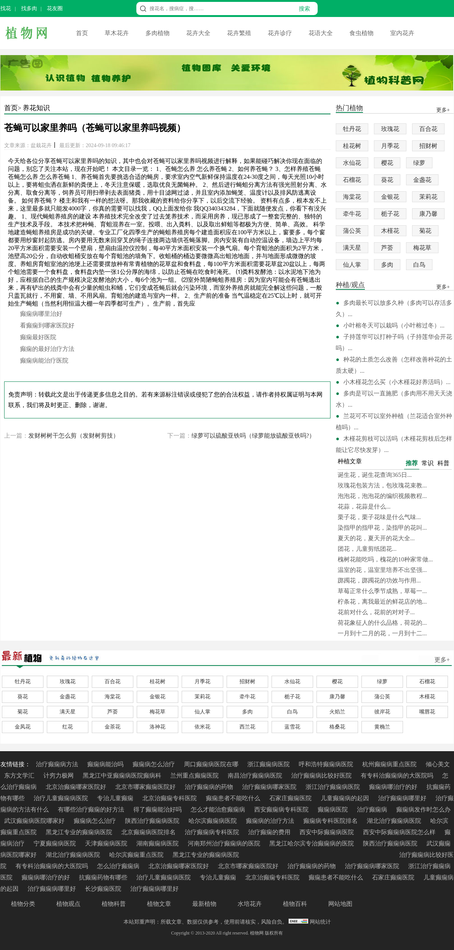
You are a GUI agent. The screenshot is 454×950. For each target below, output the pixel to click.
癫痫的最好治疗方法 (47, 349)
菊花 (425, 231)
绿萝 (419, 163)
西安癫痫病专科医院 (282, 809)
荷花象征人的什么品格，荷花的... (382, 622)
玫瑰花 (390, 129)
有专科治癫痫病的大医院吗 (398, 775)
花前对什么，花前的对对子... (376, 612)
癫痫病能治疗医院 (44, 360)
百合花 (428, 129)
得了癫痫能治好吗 (158, 809)
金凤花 (23, 727)
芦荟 (387, 247)
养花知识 (36, 108)
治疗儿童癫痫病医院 (62, 798)
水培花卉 (250, 904)
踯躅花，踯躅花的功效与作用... (379, 580)
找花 (5, 8)
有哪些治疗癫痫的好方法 (92, 809)
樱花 (387, 163)
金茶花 (112, 727)
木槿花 (390, 231)
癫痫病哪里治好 (41, 314)
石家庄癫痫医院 (291, 798)
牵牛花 (352, 214)
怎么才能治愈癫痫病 (219, 809)
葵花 (387, 180)
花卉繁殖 (240, 33)
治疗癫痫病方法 (58, 764)
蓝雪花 (292, 727)
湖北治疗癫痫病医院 (395, 821)
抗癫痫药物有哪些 (104, 877)
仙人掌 (352, 264)
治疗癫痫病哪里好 (403, 798)
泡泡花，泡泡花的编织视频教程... (382, 496)
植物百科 (295, 904)
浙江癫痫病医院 (269, 764)
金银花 (390, 197)
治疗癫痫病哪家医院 (270, 787)
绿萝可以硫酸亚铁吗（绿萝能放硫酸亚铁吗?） (253, 435)
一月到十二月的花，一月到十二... (382, 633)
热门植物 (349, 108)
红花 (67, 727)
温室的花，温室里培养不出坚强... (382, 570)
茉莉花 (428, 197)
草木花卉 (117, 33)
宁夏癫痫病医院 (55, 843)
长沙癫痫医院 (104, 888)
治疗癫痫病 (373, 809)
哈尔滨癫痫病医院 (213, 821)
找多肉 (29, 8)
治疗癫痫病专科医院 (213, 832)
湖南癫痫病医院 (158, 843)
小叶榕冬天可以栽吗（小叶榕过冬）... (394, 325)
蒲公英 (352, 231)
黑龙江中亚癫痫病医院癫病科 (123, 775)
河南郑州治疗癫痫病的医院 (225, 843)
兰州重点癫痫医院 (195, 775)
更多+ (442, 659)
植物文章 (159, 904)
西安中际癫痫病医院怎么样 (400, 832)
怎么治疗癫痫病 (119, 866)
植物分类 (23, 904)
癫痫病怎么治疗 (154, 764)
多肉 (387, 264)
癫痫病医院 (333, 809)
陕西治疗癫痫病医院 (153, 821)
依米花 (202, 727)
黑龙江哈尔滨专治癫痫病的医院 (312, 843)
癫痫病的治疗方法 (271, 821)
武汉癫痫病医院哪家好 (35, 821)
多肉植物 (158, 33)
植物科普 (114, 904)
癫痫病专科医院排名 (331, 821)
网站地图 (340, 904)
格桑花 (337, 727)
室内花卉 (402, 33)
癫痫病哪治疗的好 (394, 787)
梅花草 (422, 247)
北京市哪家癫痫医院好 (146, 787)
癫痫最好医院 (38, 337)
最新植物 (204, 904)
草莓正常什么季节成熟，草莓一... (382, 591)
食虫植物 (362, 33)
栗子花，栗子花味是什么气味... (379, 517)
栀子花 (390, 214)
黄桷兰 (382, 727)
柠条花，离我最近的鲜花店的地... (382, 601)
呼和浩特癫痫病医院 (327, 764)
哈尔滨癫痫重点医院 (137, 855)
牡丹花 (352, 129)
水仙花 (352, 163)
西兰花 (247, 727)
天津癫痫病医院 (107, 843)
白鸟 (419, 264)
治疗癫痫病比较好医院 (322, 775)
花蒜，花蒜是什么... (364, 506)
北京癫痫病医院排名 (149, 832)
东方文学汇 (20, 775)
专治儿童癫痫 (116, 798)
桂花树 (352, 146)
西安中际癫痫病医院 (327, 832)
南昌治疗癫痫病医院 (256, 775)
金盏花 (422, 180)
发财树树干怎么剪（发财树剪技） (73, 435)
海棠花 (352, 197)
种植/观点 (350, 285)
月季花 (390, 146)
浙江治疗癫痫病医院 (333, 787)
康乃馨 (428, 214)
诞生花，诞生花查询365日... (375, 475)
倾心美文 (438, 764)
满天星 (352, 247)
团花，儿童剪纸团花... (367, 549)
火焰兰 (337, 712)
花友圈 (55, 8)
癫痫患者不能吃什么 (234, 798)
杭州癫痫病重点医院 (390, 764)
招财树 (428, 146)
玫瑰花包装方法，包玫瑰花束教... (382, 485)
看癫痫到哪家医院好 (47, 325)
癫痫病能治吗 (106, 764)
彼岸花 (382, 712)
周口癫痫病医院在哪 (212, 764)
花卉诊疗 (280, 33)
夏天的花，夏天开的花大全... (376, 538)
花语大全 (321, 33)
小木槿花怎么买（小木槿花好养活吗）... (397, 382)
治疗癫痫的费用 (270, 832)
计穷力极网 (59, 775)
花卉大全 (199, 33)
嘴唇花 (427, 712)
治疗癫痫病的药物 (210, 787)
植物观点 (68, 904)
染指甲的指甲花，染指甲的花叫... (382, 527)
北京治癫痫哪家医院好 (77, 787)
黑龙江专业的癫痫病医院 (80, 832)
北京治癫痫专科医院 (170, 798)
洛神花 (157, 727)
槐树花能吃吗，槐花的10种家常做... (385, 559)
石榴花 (352, 180)
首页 (83, 33)
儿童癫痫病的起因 (346, 798)
